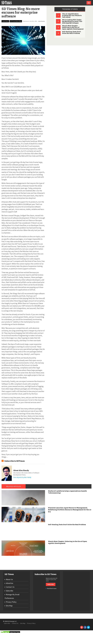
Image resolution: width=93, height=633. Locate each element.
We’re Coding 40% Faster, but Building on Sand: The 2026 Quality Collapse (72, 21)
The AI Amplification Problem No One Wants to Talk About (72, 15)
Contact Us (10, 587)
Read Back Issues (51, 588)
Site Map (9, 605)
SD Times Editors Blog (15, 21)
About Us (9, 579)
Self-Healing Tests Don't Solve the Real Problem (71, 32)
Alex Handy (41, 21)
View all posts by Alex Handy (22, 477)
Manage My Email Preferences (12, 596)
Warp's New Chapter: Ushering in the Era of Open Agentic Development (72, 27)
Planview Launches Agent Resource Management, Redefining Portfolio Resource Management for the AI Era (69, 510)
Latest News (5, 21)
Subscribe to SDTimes (14, 461)
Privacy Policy (11, 602)
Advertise (9, 583)
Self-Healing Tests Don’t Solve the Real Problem (67, 524)
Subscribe (9, 591)
